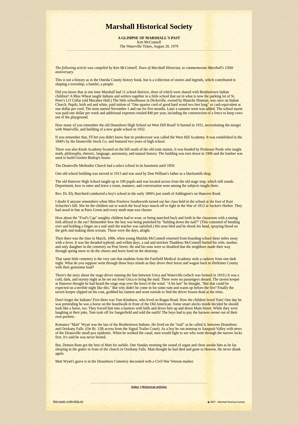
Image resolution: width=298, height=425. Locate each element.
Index (135, 387)
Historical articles (154, 387)
